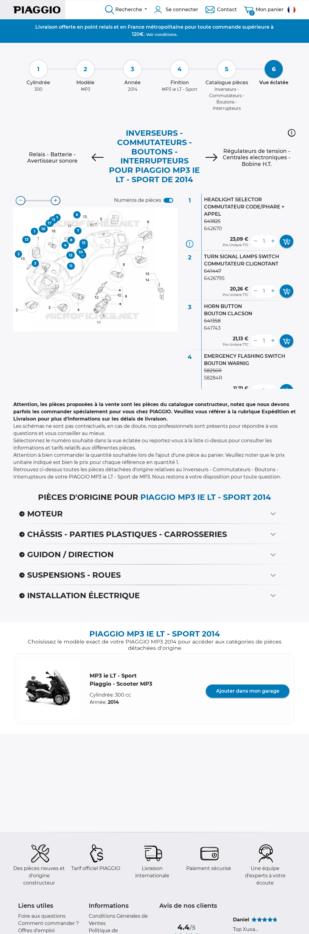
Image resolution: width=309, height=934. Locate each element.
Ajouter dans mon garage (247, 691)
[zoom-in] (55, 200)
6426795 (214, 278)
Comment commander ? (48, 923)
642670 (213, 228)
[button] (292, 132)
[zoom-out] (20, 200)
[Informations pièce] (189, 244)
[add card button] (286, 241)
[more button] (272, 241)
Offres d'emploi (36, 930)
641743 (212, 328)
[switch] (168, 200)
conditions (166, 34)
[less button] (255, 241)
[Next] (211, 157)
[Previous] (97, 157)
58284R (213, 378)
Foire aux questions (41, 916)
